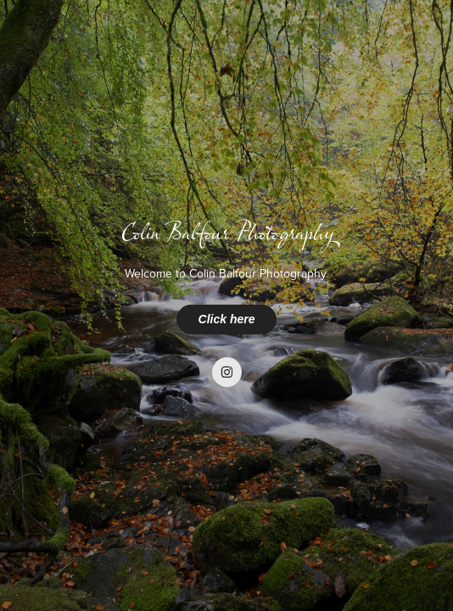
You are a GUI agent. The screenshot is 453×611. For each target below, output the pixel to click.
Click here (227, 319)
